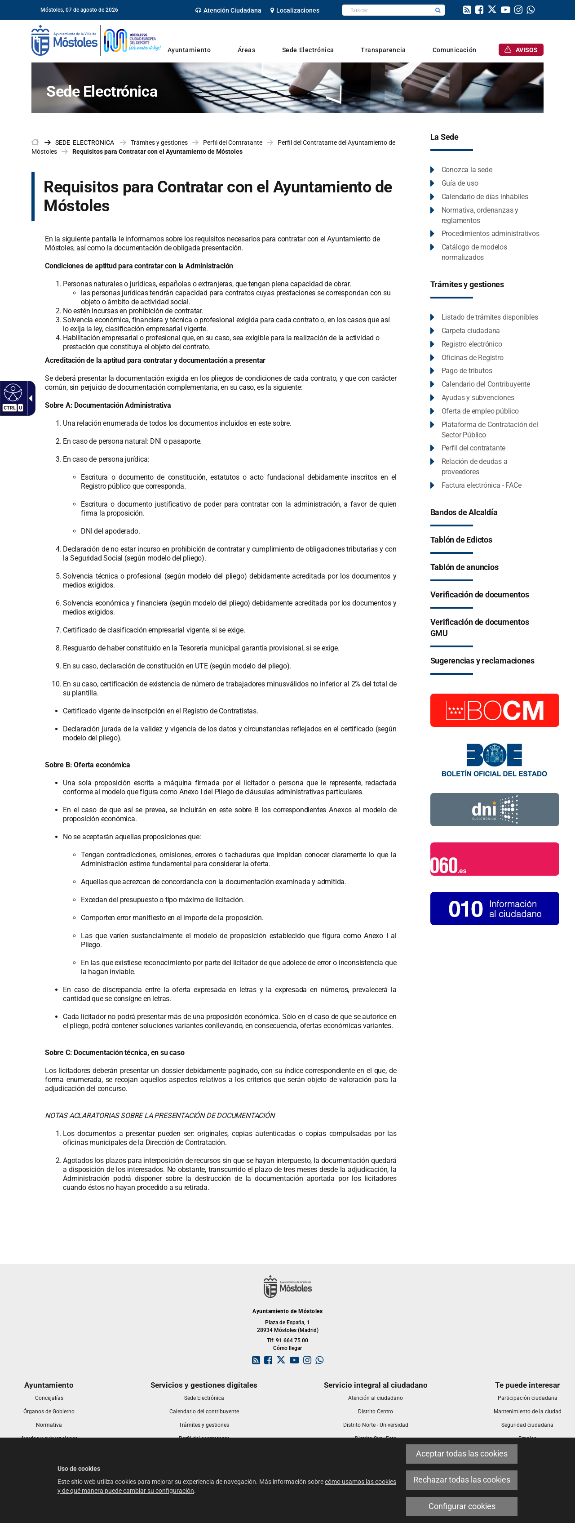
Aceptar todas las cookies (462, 1453)
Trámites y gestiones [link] (159, 142)
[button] (438, 10)
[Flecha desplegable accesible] (28, 398)
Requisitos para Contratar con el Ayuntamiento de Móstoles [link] (157, 151)
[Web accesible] (11, 392)
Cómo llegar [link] (287, 1348)
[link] (228, 10)
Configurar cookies (462, 1506)
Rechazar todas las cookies (461, 1479)
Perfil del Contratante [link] (232, 142)
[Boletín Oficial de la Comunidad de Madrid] (494, 709)
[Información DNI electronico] (494, 808)
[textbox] (386, 10)
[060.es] (494, 858)
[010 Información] (494, 907)
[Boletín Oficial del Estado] (494, 759)
